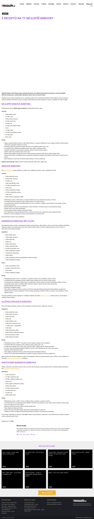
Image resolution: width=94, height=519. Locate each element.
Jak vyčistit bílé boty (6, 509)
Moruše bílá (4, 513)
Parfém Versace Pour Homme (30, 506)
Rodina (65, 4)
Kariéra (36, 4)
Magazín (89, 4)
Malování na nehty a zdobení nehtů (9, 502)
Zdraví (58, 4)
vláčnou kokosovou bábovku (14, 358)
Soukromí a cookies (6, 517)
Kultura (73, 4)
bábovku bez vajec (45, 295)
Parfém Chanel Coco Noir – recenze (9, 507)
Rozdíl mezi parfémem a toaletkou (54, 504)
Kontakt (12, 517)
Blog (33, 434)
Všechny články (47, 493)
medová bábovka (8, 170)
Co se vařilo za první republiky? (8, 504)
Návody (81, 4)
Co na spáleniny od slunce (29, 507)
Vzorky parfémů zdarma (29, 502)
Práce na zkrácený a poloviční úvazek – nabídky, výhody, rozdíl (34, 510)
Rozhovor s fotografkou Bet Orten (54, 502)
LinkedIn (26, 434)
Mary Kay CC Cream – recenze (8, 511)
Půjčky (43, 4)
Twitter (19, 434)
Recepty (51, 4)
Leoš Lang (90, 517)
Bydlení (29, 4)
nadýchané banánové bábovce (12, 368)
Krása (22, 4)
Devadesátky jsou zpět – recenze (31, 504)
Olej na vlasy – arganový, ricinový (9, 506)
